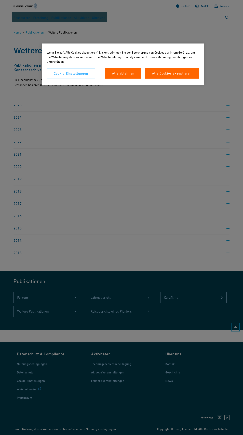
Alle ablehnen (123, 73)
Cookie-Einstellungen (71, 73)
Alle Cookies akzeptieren (172, 73)
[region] (123, 64)
